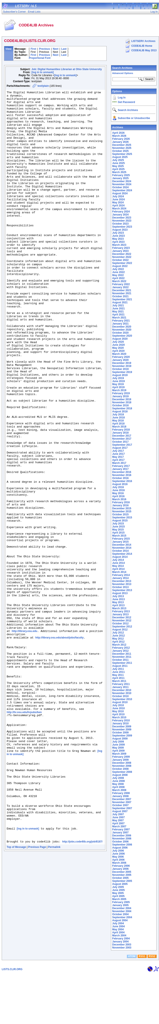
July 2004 (118, 923)
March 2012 (119, 644)
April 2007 (118, 823)
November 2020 (121, 329)
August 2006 (120, 847)
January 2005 (120, 905)
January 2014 (120, 578)
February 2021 (121, 320)
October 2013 (120, 587)
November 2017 (121, 438)
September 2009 (122, 735)
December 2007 (121, 799)
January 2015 (120, 541)
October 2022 (120, 260)
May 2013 (118, 602)
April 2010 (118, 714)
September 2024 (122, 190)
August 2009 (120, 738)
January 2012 (120, 650)
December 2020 (121, 326)
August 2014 (120, 556)
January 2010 (120, 723)
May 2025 (118, 166)
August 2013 (120, 593)
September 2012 (122, 626)
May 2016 (118, 493)
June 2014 (118, 562)
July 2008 (118, 778)
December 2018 (121, 399)
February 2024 (121, 211)
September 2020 (122, 335)
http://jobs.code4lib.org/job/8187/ (82, 990)
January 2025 (120, 178)
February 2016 (121, 502)
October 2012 (120, 623)
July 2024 (118, 196)
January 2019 (120, 396)
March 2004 (119, 935)
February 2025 (121, 175)
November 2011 (121, 656)
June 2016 (118, 490)
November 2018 (121, 402)
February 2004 (121, 938)
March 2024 (119, 208)
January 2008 (120, 796)
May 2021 (118, 311)
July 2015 (118, 523)
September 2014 (122, 553)
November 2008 (121, 765)
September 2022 (122, 263)
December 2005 (121, 871)
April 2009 (118, 750)
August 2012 (120, 629)
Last (64, 48)
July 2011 (118, 668)
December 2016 (121, 472)
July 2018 (118, 414)
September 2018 (122, 408)
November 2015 (121, 511)
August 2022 (120, 266)
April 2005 (118, 896)
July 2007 (118, 814)
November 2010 (121, 693)
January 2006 (120, 868)
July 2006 (118, 850)
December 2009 (121, 726)
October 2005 (120, 877)
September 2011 (122, 662)
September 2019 (122, 372)
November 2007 (121, 802)
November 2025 (121, 148)
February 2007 (121, 829)
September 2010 (122, 699)
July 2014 (118, 559)
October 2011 (120, 659)
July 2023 (118, 232)
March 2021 (119, 317)
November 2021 (121, 293)
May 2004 (118, 929)
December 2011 (121, 653)
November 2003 (121, 947)
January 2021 (120, 323)
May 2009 (118, 747)
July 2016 (118, 487)
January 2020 (120, 360)
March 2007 (119, 826)
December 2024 (121, 181)
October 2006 (120, 841)
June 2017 (118, 453)
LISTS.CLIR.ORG (12, 1019)
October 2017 (120, 441)
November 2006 (121, 838)
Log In (122, 97)
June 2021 (118, 308)
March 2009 (119, 753)
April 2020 (118, 350)
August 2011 (120, 665)
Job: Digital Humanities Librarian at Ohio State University (66, 69)
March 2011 (119, 681)
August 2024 (120, 193)
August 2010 (120, 702)
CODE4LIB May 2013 (143, 50)
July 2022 (118, 269)
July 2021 (118, 305)
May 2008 (118, 784)
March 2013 (119, 608)
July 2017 (118, 450)
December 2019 (121, 363)
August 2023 (120, 229)
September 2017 (122, 444)
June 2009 (118, 744)
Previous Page (37, 996)
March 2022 (119, 281)
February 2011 (121, 684)
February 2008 (121, 793)
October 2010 (120, 696)
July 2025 (118, 160)
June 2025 (118, 163)
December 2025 (121, 144)
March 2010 (119, 717)
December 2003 (121, 944)
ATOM (131, 1006)
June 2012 (118, 635)
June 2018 (118, 417)
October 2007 (120, 805)
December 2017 (121, 435)
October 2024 (120, 187)
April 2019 (118, 387)
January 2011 (120, 687)
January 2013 (120, 614)
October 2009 (120, 732)
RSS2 (152, 1006)
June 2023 (118, 235)
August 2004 (120, 920)
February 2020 (121, 356)
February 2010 (121, 720)
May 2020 (118, 347)
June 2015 (118, 526)
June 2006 (118, 853)
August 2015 (120, 520)
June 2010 (118, 708)
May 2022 (118, 275)
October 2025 (120, 151)
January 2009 (120, 759)
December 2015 (121, 508)
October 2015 (120, 514)
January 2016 (120, 505)
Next (55, 48)
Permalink (54, 996)
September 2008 (122, 771)
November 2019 (121, 366)
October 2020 (120, 332)
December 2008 (121, 762)
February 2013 (121, 611)
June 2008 (118, 781)
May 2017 (118, 456)
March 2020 (119, 353)
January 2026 (120, 141)
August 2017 (120, 447)
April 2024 (118, 205)
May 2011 (118, 675)
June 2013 (118, 599)
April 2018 (118, 423)
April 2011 (118, 678)
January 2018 (120, 432)
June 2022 (118, 272)
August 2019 (120, 375)
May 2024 (118, 202)
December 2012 (121, 617)
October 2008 (120, 768)
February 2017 (121, 466)
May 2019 (118, 384)
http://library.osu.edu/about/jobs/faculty (59, 747)
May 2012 (118, 638)
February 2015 (121, 538)
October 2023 (120, 223)
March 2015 (119, 535)
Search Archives (122, 67)
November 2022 (121, 257)
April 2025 (118, 169)
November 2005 (121, 874)
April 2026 (118, 132)
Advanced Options (122, 73)
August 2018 (120, 411)
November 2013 (121, 584)
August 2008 (120, 774)
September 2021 (122, 299)
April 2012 (118, 641)
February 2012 (121, 647)
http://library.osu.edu (24, 739)
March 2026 (119, 135)
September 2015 (122, 517)
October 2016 (120, 478)
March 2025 (119, 172)
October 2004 (120, 914)
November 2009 (121, 729)
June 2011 (118, 672)
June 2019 (118, 381)
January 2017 (120, 469)
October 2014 (120, 550)
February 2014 (121, 575)
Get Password (126, 102)
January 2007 (120, 832)
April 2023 (118, 241)
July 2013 (118, 596)
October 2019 (120, 369)
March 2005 (119, 899)
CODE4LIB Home (141, 45)
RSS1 (142, 1006)
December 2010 (121, 690)
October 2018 (120, 405)
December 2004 (121, 908)
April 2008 (118, 787)
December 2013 (121, 581)
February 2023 (121, 247)
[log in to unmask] (42, 72)
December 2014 (121, 544)
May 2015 (118, 529)
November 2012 (121, 620)
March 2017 (119, 463)
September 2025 (122, 154)
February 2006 (121, 865)
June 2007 (118, 817)
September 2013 (122, 590)
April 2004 (118, 932)
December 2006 (121, 835)
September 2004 (122, 917)
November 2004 (121, 911)
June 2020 (118, 344)
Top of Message (16, 996)
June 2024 (118, 199)
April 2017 (118, 459)
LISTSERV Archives (143, 41)
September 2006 (122, 844)
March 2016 (119, 499)
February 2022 (121, 284)
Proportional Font (40, 57)
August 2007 (120, 811)
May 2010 (118, 711)
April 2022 (118, 278)
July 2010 (118, 705)
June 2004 (118, 926)
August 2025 (120, 157)
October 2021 (120, 296)
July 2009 (118, 741)
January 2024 (120, 214)
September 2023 (122, 226)
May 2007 (118, 820)
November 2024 (121, 184)
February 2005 (121, 902)
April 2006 (118, 859)
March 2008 (119, 790)
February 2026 (121, 138)
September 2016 (122, 481)
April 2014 (118, 569)
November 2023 (121, 220)
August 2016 (120, 484)
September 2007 (122, 808)
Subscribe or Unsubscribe (134, 118)
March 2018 (119, 426)
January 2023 (120, 250)
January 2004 (120, 941)
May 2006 (118, 856)
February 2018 (121, 429)
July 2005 (118, 887)
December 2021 (121, 290)
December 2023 (121, 217)
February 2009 (121, 756)
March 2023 (119, 244)
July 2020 (118, 341)
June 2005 (118, 890)
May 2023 (118, 238)
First (33, 48)
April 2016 (118, 496)
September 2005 (122, 881)
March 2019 (119, 390)
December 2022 (121, 254)
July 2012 (118, 632)
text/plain (43, 85)
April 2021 (118, 314)
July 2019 (118, 378)
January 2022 (120, 287)
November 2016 (121, 475)
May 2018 (118, 420)
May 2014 (118, 565)
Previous (44, 48)
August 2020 (120, 338)
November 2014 (121, 547)
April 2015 (118, 532)
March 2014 (119, 572)
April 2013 (118, 605)
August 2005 (120, 884)
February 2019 (121, 393)
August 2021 (120, 302)
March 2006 (119, 862)
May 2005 (118, 893)
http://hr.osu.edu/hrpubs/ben (24, 836)
